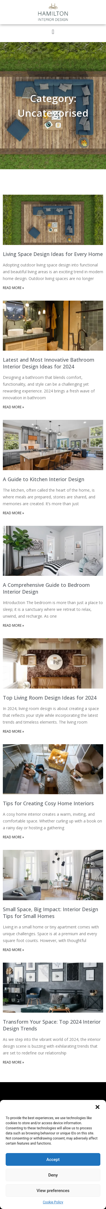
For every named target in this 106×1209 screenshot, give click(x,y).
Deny (53, 1175)
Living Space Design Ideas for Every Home (53, 254)
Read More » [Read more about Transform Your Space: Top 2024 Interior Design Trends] (13, 1062)
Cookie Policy (53, 1202)
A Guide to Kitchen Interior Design (43, 479)
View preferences (52, 1190)
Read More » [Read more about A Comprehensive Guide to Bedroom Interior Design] (13, 625)
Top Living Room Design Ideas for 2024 (49, 697)
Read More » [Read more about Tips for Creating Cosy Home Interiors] (13, 837)
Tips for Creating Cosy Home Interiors (48, 803)
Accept (53, 1159)
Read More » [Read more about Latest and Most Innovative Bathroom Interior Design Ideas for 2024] (13, 407)
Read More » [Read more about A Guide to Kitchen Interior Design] (13, 513)
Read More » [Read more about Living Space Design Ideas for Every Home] (13, 287)
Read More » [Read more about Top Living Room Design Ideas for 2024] (13, 731)
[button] (97, 1107)
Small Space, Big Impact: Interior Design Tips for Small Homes (50, 912)
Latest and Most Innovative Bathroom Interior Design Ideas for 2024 (48, 363)
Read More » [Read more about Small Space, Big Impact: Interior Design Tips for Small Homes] (13, 949)
